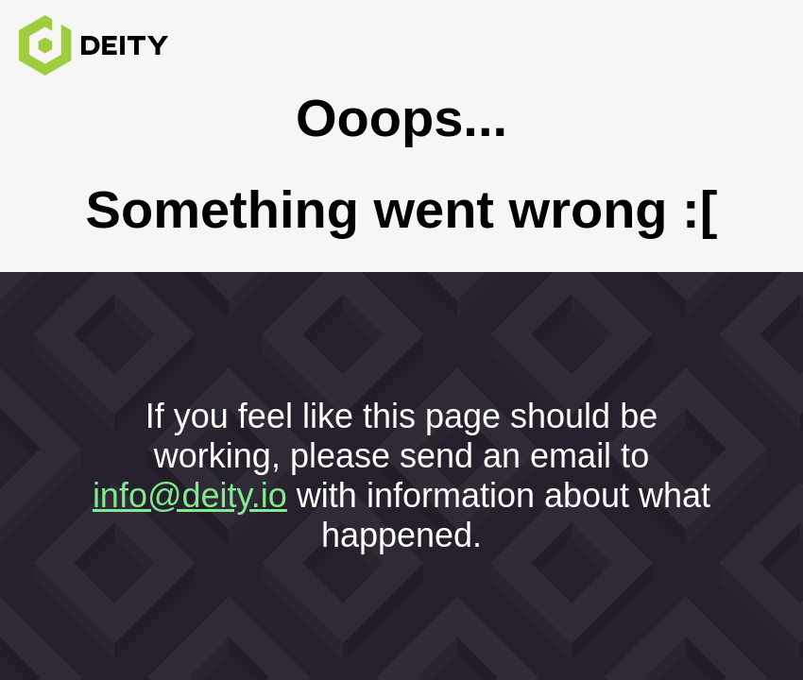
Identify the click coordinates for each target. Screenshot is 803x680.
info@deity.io (190, 495)
